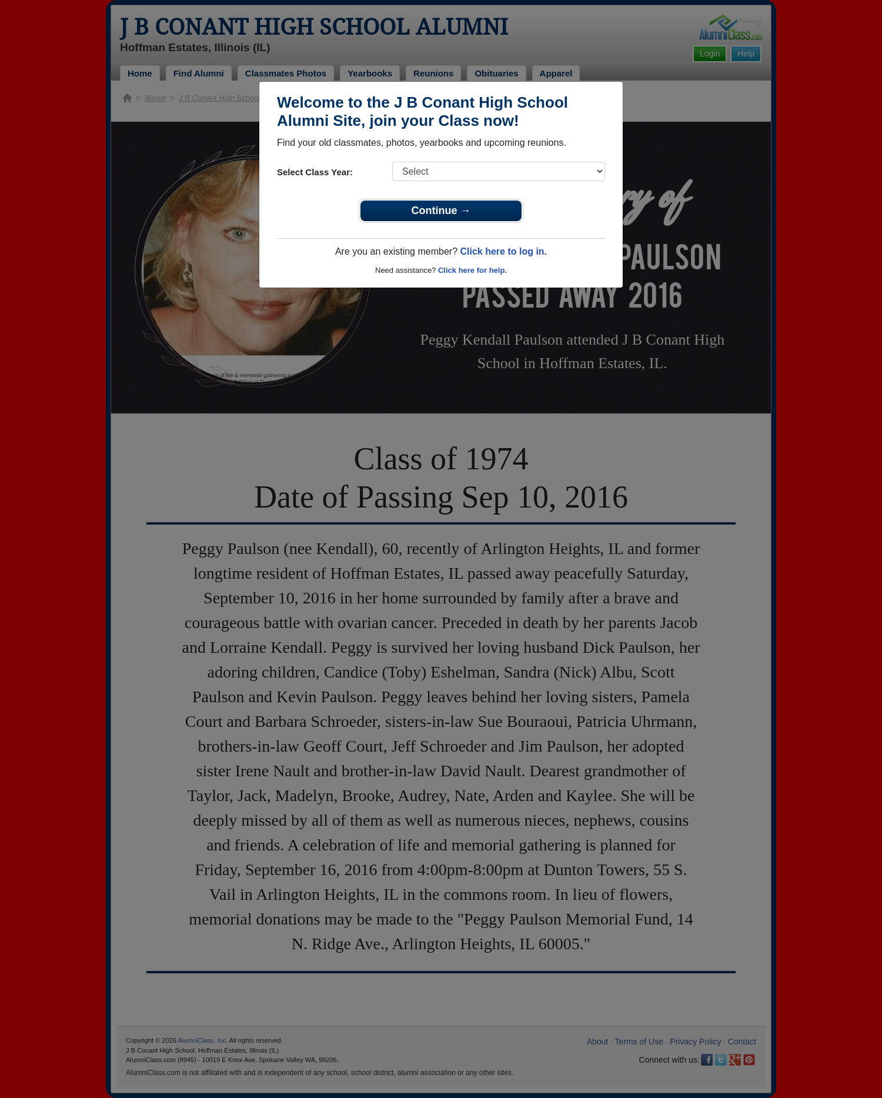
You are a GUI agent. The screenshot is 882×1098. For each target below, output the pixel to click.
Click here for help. (472, 270)
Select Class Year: (315, 172)
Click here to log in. (503, 251)
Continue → (441, 210)
